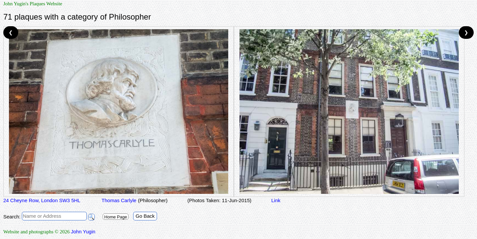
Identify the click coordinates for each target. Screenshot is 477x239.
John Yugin (83, 231)
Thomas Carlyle (118, 200)
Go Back (145, 216)
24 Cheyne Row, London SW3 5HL (41, 200)
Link (276, 200)
